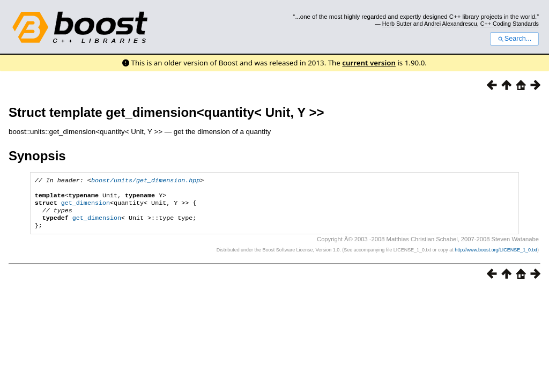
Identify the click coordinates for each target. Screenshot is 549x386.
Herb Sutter (397, 23)
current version (369, 63)
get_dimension (85, 207)
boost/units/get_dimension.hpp (145, 181)
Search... (514, 38)
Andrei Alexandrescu (450, 23)
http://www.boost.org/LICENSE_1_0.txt (496, 257)
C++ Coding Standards (509, 23)
